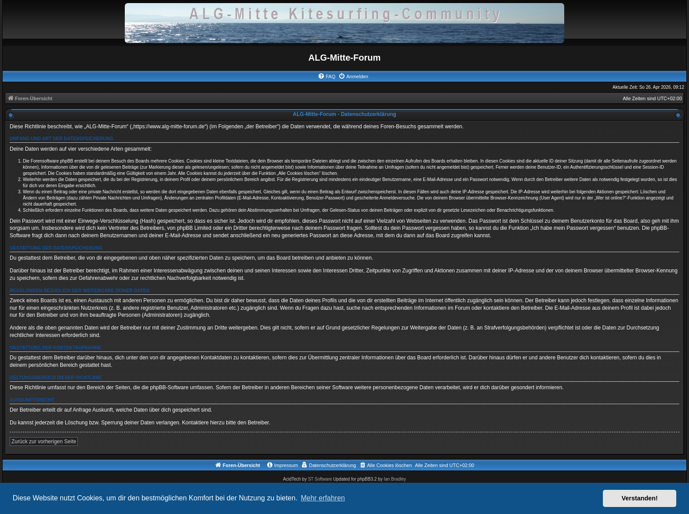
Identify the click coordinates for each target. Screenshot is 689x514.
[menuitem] (326, 76)
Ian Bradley (395, 479)
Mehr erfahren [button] (323, 498)
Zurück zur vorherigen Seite (43, 441)
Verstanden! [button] (640, 498)
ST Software (320, 479)
